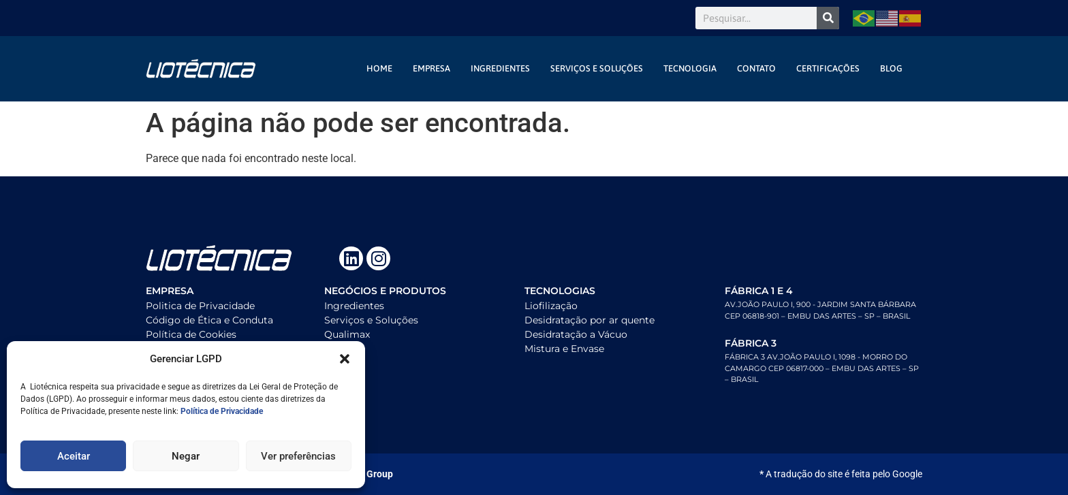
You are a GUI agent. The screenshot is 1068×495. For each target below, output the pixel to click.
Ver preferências (298, 456)
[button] (344, 359)
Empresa (431, 68)
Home (379, 68)
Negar (186, 456)
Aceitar (73, 456)
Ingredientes (500, 68)
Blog (891, 68)
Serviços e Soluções (596, 68)
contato (756, 68)
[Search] (828, 18)
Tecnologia (690, 68)
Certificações (828, 68)
